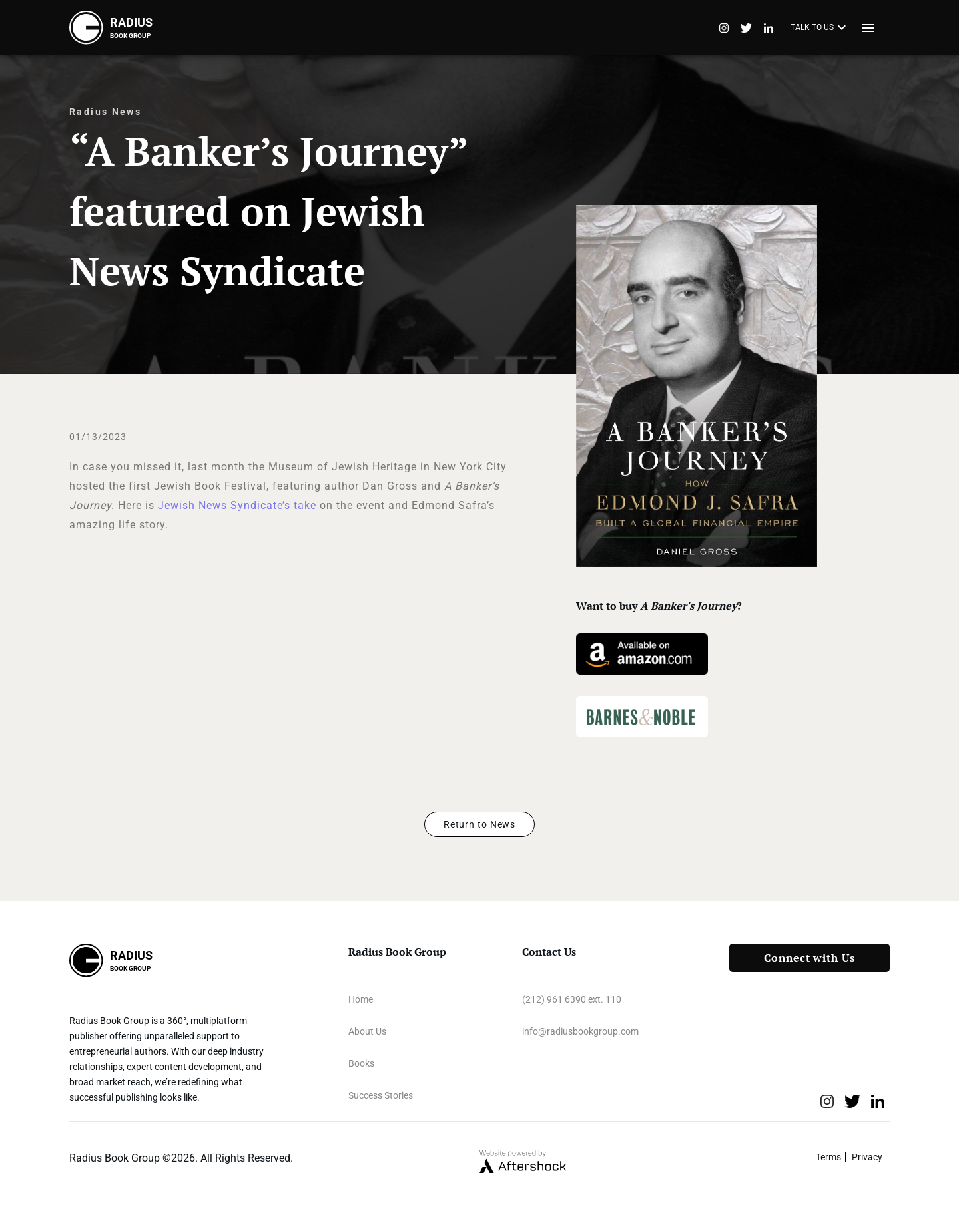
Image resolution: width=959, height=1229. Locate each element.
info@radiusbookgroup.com (580, 1031)
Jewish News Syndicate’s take (237, 505)
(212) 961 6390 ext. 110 (571, 999)
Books (361, 1063)
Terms (828, 1157)
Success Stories (380, 1095)
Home (360, 999)
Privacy (867, 1157)
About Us (367, 1031)
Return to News (479, 824)
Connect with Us (809, 957)
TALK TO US (820, 28)
